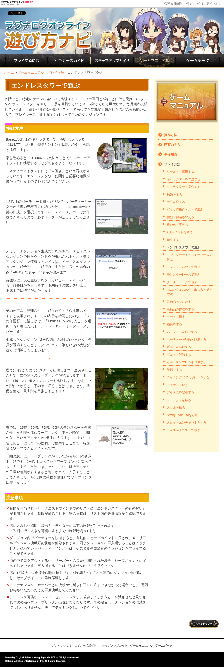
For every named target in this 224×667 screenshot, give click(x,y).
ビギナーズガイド (68, 61)
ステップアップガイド (111, 61)
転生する (173, 240)
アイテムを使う (177, 385)
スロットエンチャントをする (186, 422)
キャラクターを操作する (183, 186)
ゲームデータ (197, 61)
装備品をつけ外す (179, 301)
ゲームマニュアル (154, 61)
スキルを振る (176, 407)
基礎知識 (170, 154)
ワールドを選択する (180, 172)
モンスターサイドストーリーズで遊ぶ (189, 257)
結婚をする (174, 194)
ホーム (9, 72)
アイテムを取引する (180, 392)
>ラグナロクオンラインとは (202, 3)
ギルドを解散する (179, 354)
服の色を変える (177, 224)
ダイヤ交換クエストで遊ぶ (185, 209)
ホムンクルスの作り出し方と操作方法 (189, 292)
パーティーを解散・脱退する (186, 339)
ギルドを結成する (179, 347)
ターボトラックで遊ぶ (182, 282)
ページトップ (204, 623)
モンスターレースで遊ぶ (183, 274)
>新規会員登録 (172, 3)
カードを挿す (176, 317)
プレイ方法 (56, 72)
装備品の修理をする (180, 309)
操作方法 (170, 135)
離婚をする (174, 369)
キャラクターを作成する (183, 179)
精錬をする (174, 324)
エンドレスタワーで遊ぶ (183, 247)
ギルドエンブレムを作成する (186, 362)
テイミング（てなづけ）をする (188, 377)
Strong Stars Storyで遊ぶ (183, 415)
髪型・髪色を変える (180, 217)
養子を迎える (176, 202)
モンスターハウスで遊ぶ (183, 267)
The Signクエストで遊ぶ (183, 430)
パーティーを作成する (182, 332)
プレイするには (26, 61)
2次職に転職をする (180, 232)
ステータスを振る (179, 400)
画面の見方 (172, 145)
